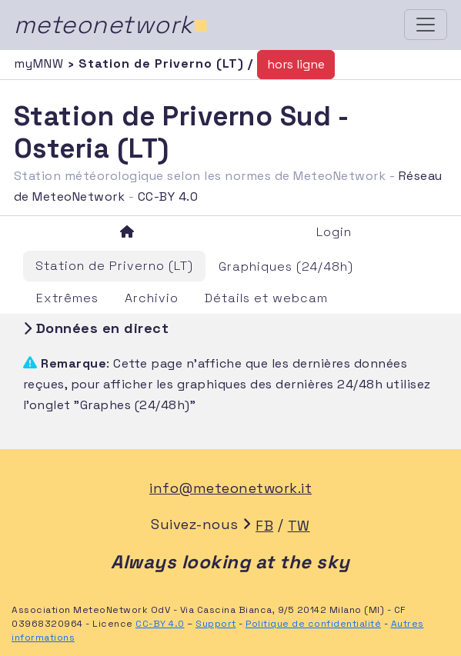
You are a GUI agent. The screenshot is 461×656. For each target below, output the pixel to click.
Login (334, 232)
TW (299, 525)
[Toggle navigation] (425, 24)
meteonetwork (111, 24)
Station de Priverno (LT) (114, 266)
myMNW (41, 63)
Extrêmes (67, 298)
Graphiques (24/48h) (286, 266)
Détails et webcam (266, 298)
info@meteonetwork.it (230, 488)
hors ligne (296, 64)
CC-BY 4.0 (168, 196)
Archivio (152, 298)
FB (264, 525)
